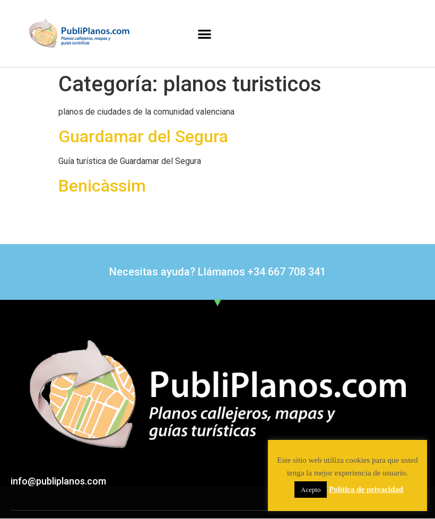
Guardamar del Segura (143, 136)
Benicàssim (102, 186)
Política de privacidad (366, 489)
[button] (204, 34)
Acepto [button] (311, 490)
